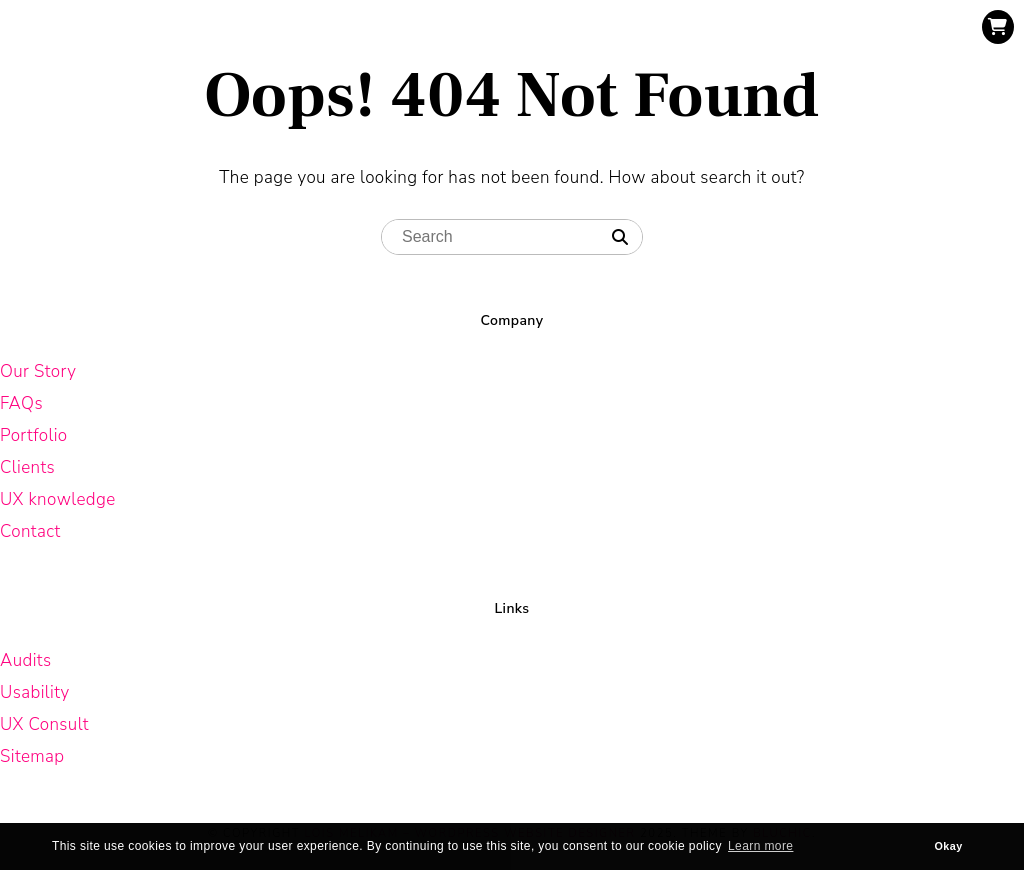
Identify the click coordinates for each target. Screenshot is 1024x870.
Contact (30, 531)
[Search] (620, 238)
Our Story (38, 371)
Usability (35, 692)
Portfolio (34, 435)
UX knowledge (58, 499)
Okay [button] (949, 846)
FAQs (21, 403)
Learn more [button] (760, 846)
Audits (25, 660)
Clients (27, 467)
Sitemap (32, 756)
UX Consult (44, 724)
